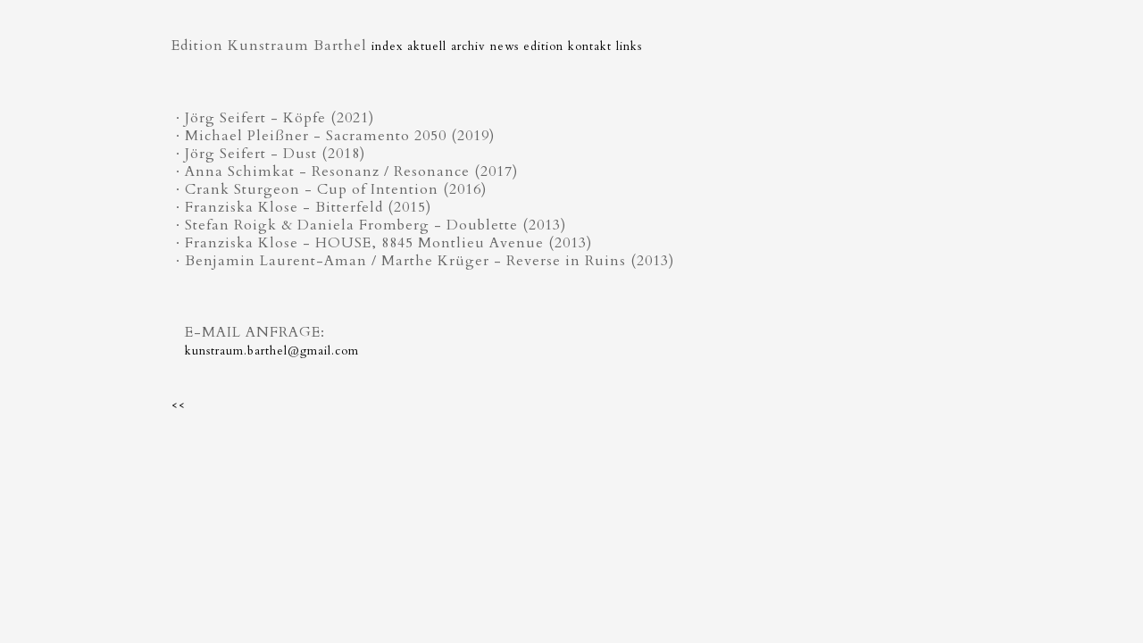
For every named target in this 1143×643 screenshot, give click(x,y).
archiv (468, 46)
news (504, 46)
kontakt (590, 46)
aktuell (426, 46)
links (629, 46)
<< (178, 405)
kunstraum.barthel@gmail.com (272, 351)
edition (543, 46)
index (387, 46)
